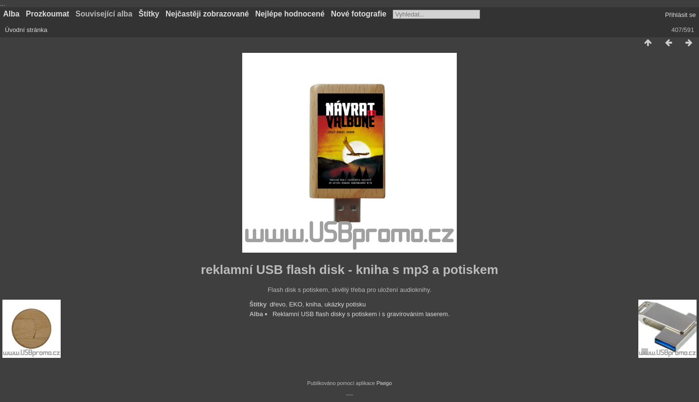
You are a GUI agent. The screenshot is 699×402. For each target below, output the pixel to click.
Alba (11, 14)
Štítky (149, 14)
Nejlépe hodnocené (290, 14)
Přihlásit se (680, 14)
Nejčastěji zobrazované (207, 14)
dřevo (278, 304)
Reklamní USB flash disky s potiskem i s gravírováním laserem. (360, 314)
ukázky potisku (345, 304)
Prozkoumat (47, 14)
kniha (313, 304)
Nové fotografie (358, 14)
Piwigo (384, 383)
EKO (295, 304)
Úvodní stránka (26, 29)
